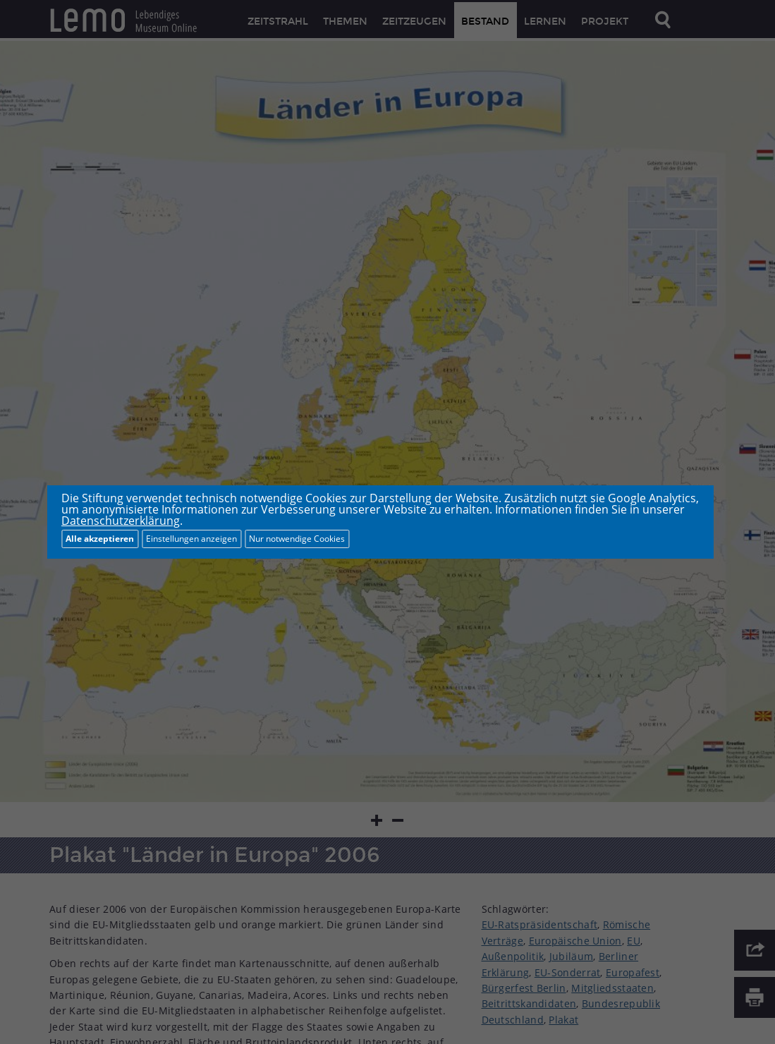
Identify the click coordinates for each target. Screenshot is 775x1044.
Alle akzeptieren (100, 539)
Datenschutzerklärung (120, 520)
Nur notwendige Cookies (297, 539)
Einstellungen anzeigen (191, 539)
